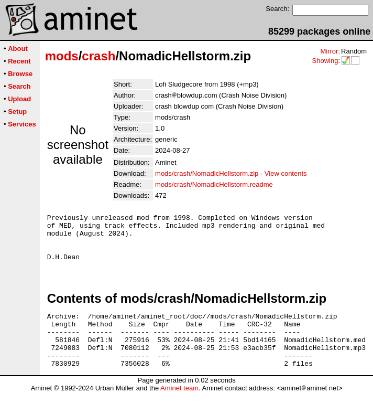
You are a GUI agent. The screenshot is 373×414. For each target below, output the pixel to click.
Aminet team (179, 410)
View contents (286, 173)
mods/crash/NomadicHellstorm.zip (206, 173)
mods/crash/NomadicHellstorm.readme (214, 184)
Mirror (329, 51)
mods (62, 56)
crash (98, 56)
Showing (325, 61)
